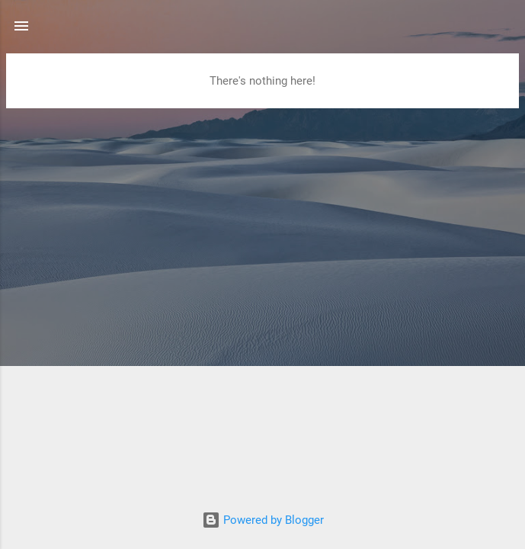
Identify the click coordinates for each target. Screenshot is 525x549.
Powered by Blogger (263, 520)
